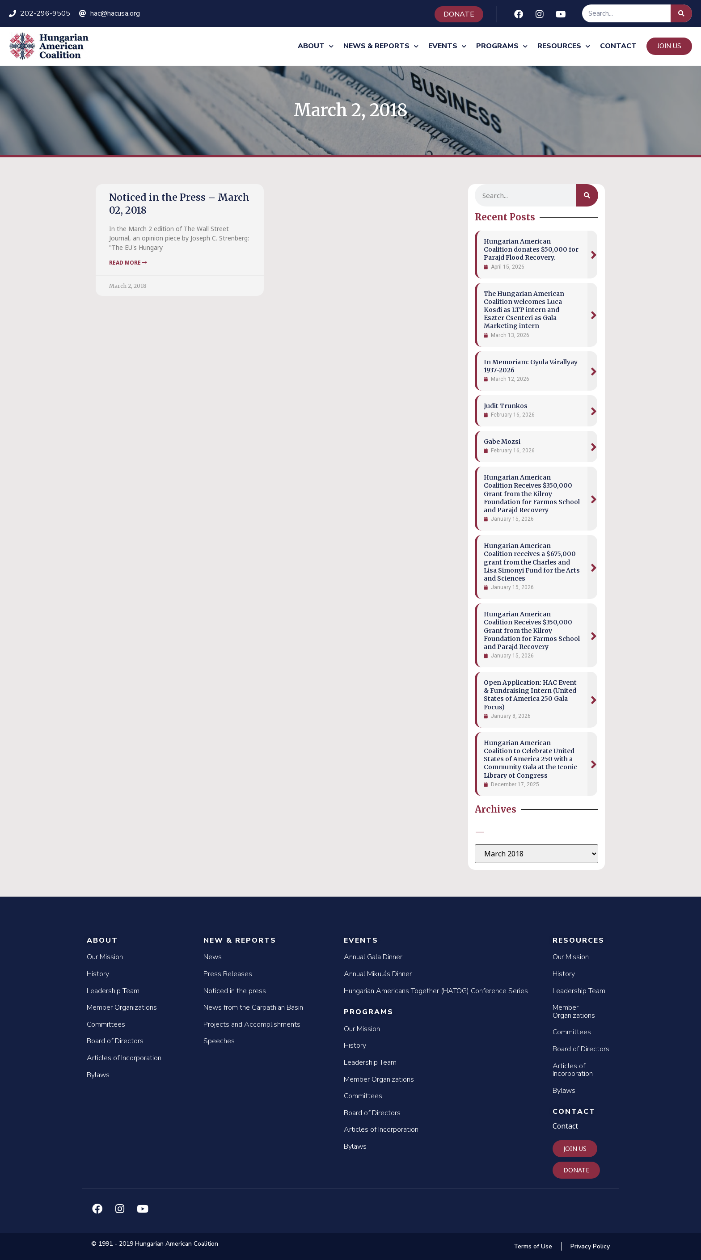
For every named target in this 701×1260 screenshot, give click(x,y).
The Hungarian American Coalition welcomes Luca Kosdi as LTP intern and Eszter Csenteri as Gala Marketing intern (524, 310)
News (212, 957)
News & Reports (380, 46)
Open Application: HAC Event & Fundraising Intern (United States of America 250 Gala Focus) (530, 694)
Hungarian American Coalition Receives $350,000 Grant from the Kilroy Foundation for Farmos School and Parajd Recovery (532, 493)
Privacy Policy (590, 1246)
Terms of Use (533, 1246)
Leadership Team (113, 991)
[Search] (681, 13)
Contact (618, 46)
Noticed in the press (234, 991)
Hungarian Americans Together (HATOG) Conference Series (436, 991)
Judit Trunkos (506, 406)
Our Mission (105, 957)
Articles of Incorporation (124, 1058)
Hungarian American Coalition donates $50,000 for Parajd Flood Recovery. (531, 249)
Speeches (219, 1041)
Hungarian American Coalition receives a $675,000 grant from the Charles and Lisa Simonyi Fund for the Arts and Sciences (532, 562)
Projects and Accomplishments (251, 1024)
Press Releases (227, 974)
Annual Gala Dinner (373, 957)
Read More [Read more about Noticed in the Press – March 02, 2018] (128, 262)
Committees (106, 1024)
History (98, 974)
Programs (502, 46)
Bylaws (98, 1075)
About (316, 46)
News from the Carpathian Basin (253, 1007)
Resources (563, 46)
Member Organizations (122, 1007)
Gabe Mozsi (502, 442)
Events (447, 46)
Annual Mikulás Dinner (378, 974)
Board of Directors (115, 1041)
